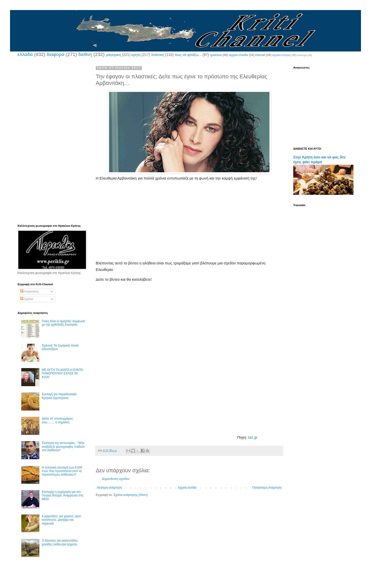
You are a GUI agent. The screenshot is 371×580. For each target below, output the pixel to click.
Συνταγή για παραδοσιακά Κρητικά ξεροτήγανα (59, 395)
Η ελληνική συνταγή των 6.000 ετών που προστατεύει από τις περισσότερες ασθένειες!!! (62, 471)
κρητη (136, 55)
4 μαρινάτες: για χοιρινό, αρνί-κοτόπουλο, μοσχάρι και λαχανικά (61, 519)
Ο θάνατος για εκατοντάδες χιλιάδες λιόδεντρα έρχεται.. (60, 542)
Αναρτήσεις (29, 291)
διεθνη (85, 54)
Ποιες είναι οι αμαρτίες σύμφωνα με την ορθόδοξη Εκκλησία (63, 322)
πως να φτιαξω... (187, 55)
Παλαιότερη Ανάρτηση (267, 487)
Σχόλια (26, 299)
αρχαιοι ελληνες (281, 54)
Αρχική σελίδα (187, 487)
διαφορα (55, 54)
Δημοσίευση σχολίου (115, 479)
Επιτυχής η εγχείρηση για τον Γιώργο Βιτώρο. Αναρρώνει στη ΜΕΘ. (62, 495)
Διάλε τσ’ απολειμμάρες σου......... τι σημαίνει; (57, 420)
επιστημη (302, 55)
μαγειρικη (113, 55)
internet (260, 55)
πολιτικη (157, 55)
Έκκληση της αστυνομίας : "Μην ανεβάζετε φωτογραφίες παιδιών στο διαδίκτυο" (63, 446)
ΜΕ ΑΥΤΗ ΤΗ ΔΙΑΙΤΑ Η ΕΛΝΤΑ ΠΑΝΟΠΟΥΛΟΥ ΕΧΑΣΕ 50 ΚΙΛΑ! (62, 373)
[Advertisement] (189, 225)
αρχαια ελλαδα (238, 55)
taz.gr (253, 437)
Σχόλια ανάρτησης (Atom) (131, 495)
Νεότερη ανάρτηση (109, 487)
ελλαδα (25, 54)
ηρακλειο (216, 55)
